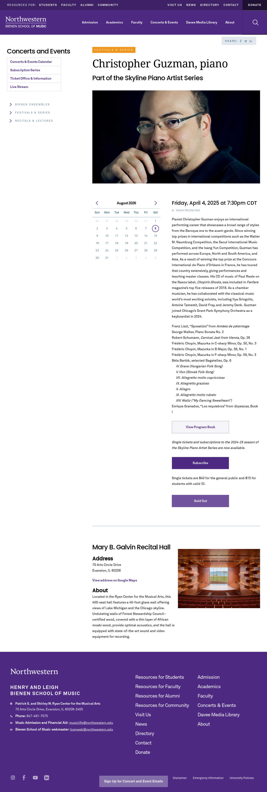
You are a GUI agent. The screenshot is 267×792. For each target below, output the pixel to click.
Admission (90, 22)
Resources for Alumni (157, 696)
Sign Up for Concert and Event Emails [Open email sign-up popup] (133, 781)
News (191, 5)
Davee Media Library (201, 22)
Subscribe (200, 463)
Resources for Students (159, 677)
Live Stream (19, 87)
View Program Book (200, 427)
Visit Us (175, 5)
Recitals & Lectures (31, 120)
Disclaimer (180, 778)
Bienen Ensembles (29, 104)
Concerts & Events (164, 22)
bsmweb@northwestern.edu (91, 729)
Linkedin (251, 41)
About (229, 22)
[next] (155, 203)
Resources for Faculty (157, 686)
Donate (254, 5)
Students (48, 5)
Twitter (246, 41)
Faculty (68, 5)
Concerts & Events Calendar (31, 61)
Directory (209, 5)
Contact (231, 5)
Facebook (241, 41)
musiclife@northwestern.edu (91, 722)
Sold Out (200, 501)
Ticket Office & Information (30, 78)
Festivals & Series (29, 112)
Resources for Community (162, 705)
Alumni (87, 5)
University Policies (242, 778)
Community (108, 5)
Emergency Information (208, 778)
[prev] (97, 203)
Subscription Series (25, 70)
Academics (114, 22)
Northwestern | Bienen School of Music (26, 22)
